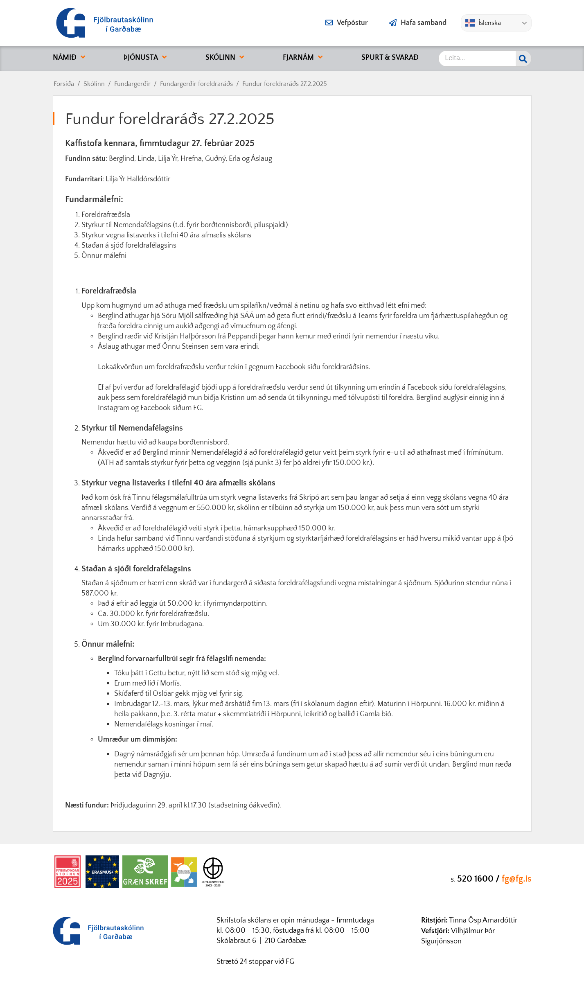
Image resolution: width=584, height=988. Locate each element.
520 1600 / (479, 879)
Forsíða (64, 84)
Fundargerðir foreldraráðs (196, 84)
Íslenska (483, 23)
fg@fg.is (517, 879)
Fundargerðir (132, 84)
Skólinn (94, 84)
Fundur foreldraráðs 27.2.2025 (284, 84)
